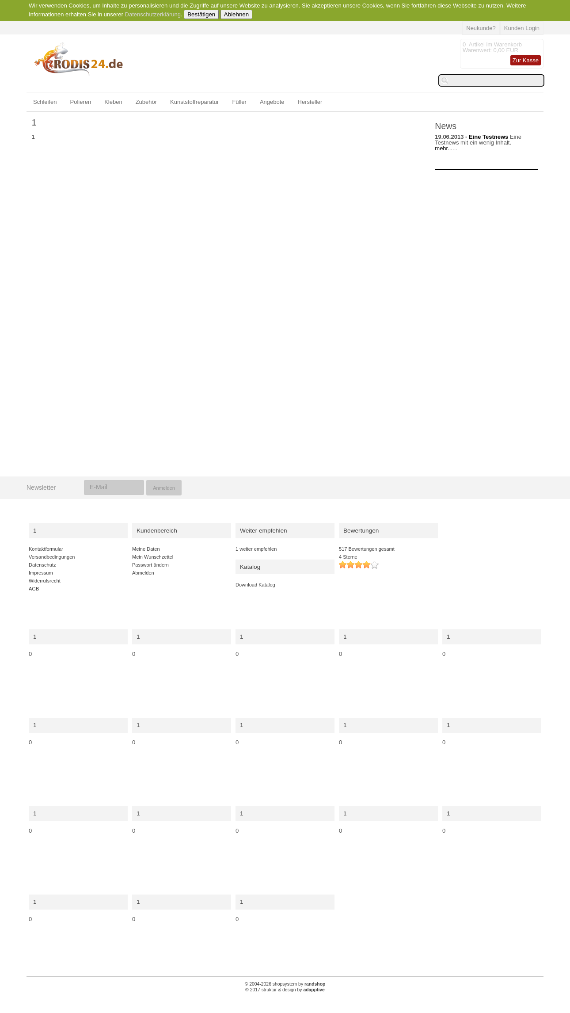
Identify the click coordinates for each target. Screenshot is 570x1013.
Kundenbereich (157, 530)
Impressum (41, 572)
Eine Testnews (488, 136)
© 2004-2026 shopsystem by (285, 984)
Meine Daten (146, 549)
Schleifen (45, 102)
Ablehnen (236, 14)
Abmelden (143, 572)
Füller (239, 102)
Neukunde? (481, 28)
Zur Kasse (526, 60)
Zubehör (146, 102)
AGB (34, 588)
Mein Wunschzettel (152, 557)
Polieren (80, 102)
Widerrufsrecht (45, 580)
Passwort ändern (150, 564)
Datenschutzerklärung (153, 14)
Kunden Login (522, 28)
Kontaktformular (46, 549)
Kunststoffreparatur (194, 102)
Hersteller (310, 102)
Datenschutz (42, 564)
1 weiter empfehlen (256, 549)
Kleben (113, 102)
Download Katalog (255, 584)
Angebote (272, 102)
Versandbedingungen (52, 557)
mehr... (443, 148)
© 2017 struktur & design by (285, 989)
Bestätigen (201, 14)
